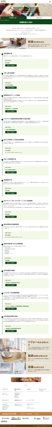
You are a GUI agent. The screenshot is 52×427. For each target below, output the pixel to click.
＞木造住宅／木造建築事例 (26, 414)
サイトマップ (14, 425)
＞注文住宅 (36, 414)
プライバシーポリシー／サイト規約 (6, 425)
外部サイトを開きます (11, 65)
